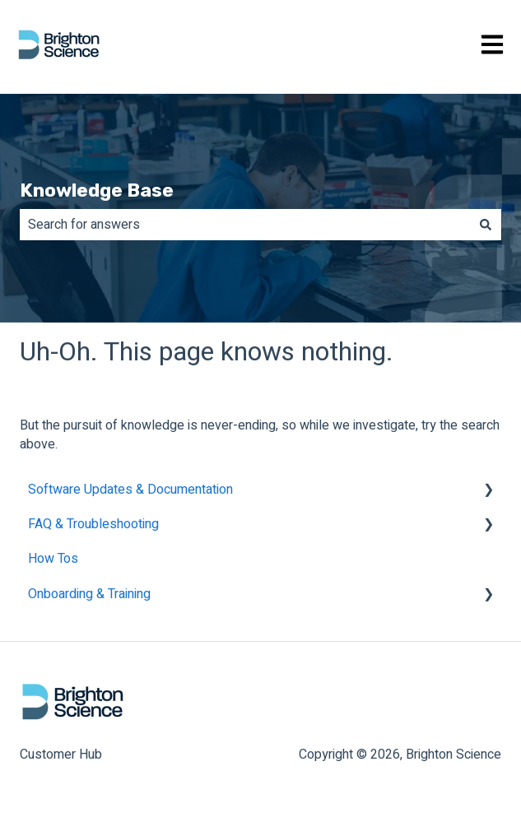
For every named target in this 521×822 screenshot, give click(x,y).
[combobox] (245, 224)
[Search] (485, 224)
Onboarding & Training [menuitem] (89, 594)
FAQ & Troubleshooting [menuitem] (93, 524)
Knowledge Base (97, 190)
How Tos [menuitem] (53, 559)
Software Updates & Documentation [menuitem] (130, 489)
